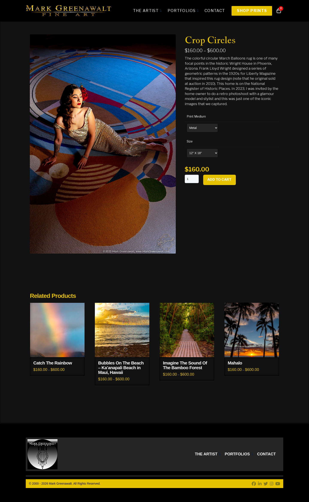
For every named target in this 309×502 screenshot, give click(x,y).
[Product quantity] (192, 179)
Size (190, 141)
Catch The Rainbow (52, 362)
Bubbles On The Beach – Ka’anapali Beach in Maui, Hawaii (121, 367)
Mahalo (235, 362)
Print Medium (196, 116)
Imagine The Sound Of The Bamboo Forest (185, 365)
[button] (278, 10)
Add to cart (219, 179)
